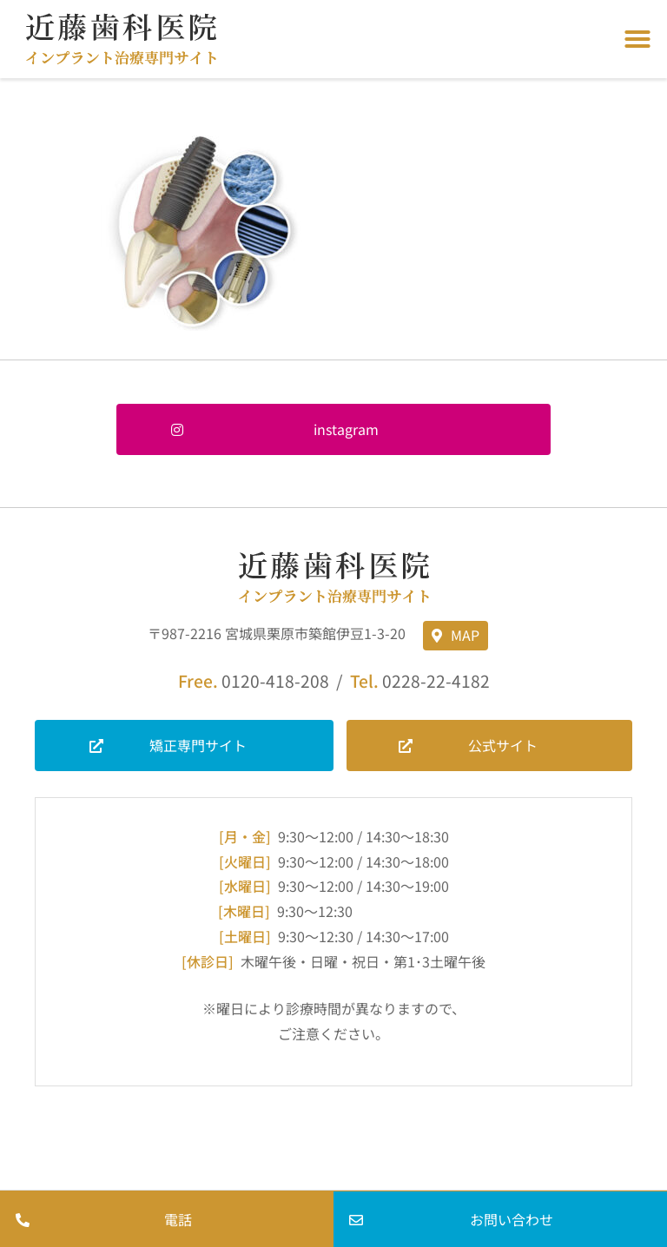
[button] (637, 39)
